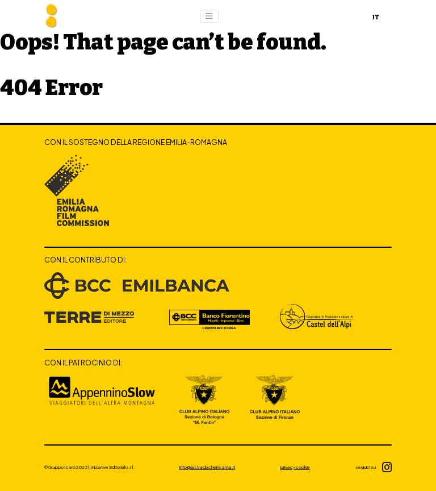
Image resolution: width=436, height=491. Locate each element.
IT (375, 17)
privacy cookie (295, 467)
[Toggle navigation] (209, 16)
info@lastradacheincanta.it (207, 467)
